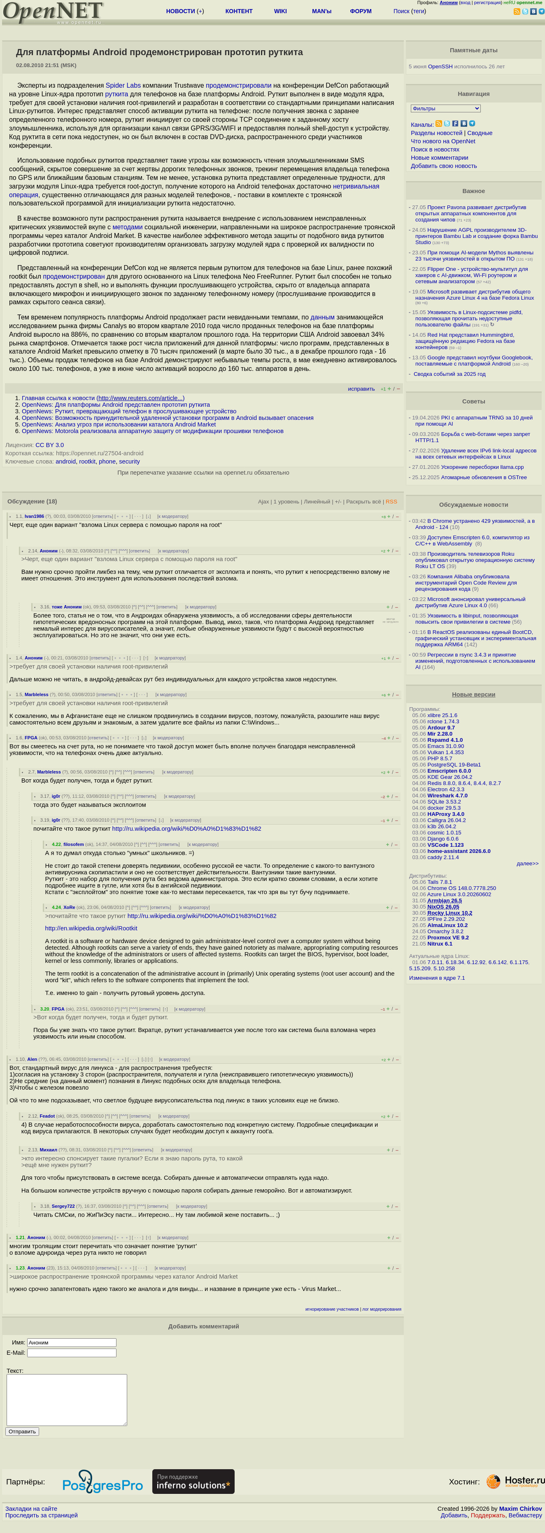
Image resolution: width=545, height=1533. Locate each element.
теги (418, 11)
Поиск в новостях (435, 149)
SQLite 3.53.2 (444, 802)
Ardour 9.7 (441, 728)
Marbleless (37, 694)
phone (107, 461)
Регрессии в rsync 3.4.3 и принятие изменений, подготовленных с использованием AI (475, 661)
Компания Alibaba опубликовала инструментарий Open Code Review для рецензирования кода (466, 582)
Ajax (263, 502)
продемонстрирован (74, 276)
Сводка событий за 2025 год (450, 374)
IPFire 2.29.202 (446, 919)
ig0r (56, 796)
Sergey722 (63, 1206)
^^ (114, 550)
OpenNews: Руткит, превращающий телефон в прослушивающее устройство (129, 411)
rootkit (87, 461)
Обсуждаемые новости (473, 504)
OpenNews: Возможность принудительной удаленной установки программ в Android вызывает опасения (168, 418)
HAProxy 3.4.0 (446, 814)
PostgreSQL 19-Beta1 (454, 765)
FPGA (31, 737)
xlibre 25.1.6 (443, 715)
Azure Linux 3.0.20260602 (459, 894)
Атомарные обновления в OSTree (484, 477)
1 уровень (286, 502)
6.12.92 (476, 962)
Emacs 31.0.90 (446, 746)
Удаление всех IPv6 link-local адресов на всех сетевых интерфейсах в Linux (476, 453)
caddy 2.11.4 (443, 857)
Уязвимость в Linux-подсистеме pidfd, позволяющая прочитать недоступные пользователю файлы (469, 318)
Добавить (454, 1525)
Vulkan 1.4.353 (446, 752)
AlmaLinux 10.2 (448, 925)
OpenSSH (440, 66)
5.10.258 (444, 968)
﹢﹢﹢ (122, 516)
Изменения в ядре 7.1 (437, 978)
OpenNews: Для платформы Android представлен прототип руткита (116, 404)
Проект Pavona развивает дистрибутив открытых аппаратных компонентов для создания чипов (470, 213)
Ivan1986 (34, 516)
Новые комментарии (439, 157)
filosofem (73, 844)
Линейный (317, 502)
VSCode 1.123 (446, 845)
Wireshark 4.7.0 (448, 795)
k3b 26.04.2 (442, 826)
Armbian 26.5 (445, 900)
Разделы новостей (436, 133)
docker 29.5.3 (444, 808)
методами (127, 227)
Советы (473, 401)
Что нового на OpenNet (443, 141)
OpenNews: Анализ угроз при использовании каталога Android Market (119, 424)
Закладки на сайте (31, 1518)
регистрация (487, 2)
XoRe (69, 907)
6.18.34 (455, 962)
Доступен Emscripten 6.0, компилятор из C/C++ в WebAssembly (472, 540)
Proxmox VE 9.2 (448, 937)
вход (465, 2)
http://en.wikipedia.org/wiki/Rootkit (91, 928)
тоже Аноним (67, 606)
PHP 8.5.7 (440, 758)
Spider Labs (123, 85)
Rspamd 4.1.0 (445, 740)
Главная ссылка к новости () (103, 398)
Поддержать (488, 1525)
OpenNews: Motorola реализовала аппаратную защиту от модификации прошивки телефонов (153, 431)
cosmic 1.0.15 (444, 832)
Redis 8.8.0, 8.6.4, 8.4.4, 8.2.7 (464, 783)
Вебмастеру (525, 1525)
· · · (137, 516)
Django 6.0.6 (443, 839)
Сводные (479, 133)
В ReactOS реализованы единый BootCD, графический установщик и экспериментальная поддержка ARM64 (475, 638)
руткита (116, 94)
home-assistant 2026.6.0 (459, 851)
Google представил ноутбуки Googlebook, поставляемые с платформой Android (474, 360)
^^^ (123, 550)
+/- (338, 502)
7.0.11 (435, 962)
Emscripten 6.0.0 (449, 771)
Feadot (47, 1116)
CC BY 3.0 (49, 445)
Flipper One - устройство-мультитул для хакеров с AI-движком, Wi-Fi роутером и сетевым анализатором (471, 275)
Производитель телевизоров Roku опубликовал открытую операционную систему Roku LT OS (475, 560)
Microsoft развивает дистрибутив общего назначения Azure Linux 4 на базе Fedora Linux (474, 295)
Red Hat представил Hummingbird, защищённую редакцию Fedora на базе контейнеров (465, 341)
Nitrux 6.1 (440, 944)
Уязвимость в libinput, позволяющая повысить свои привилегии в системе (466, 619)
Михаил (48, 1149)
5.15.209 (420, 968)
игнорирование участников (332, 1309)
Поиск (402, 11)
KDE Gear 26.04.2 (450, 777)
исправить (361, 389)
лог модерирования (381, 1309)
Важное (473, 191)
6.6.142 (498, 962)
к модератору (172, 516)
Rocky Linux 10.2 (450, 913)
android (66, 461)
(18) (52, 501)
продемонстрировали (239, 85)
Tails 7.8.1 (440, 882)
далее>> (527, 863)
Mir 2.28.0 (440, 734)
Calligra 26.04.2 (447, 820)
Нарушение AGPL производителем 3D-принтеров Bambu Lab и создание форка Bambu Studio (476, 236)
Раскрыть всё (363, 502)
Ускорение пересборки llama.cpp (482, 467)
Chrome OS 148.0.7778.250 (462, 888)
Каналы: (422, 124)
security (129, 461)
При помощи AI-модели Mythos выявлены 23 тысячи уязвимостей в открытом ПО (474, 255)
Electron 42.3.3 (446, 789)
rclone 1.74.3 (443, 721)
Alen (32, 1059)
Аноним (49, 550)
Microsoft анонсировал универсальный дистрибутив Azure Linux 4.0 (470, 602)
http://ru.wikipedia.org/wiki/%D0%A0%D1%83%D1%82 (186, 828)
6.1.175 (519, 962)
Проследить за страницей (41, 1525)
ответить (102, 516)
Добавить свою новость (444, 166)
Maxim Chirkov (520, 1518)
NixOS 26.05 (443, 907)
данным (323, 317)
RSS (391, 502)
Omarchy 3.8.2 (445, 931)
